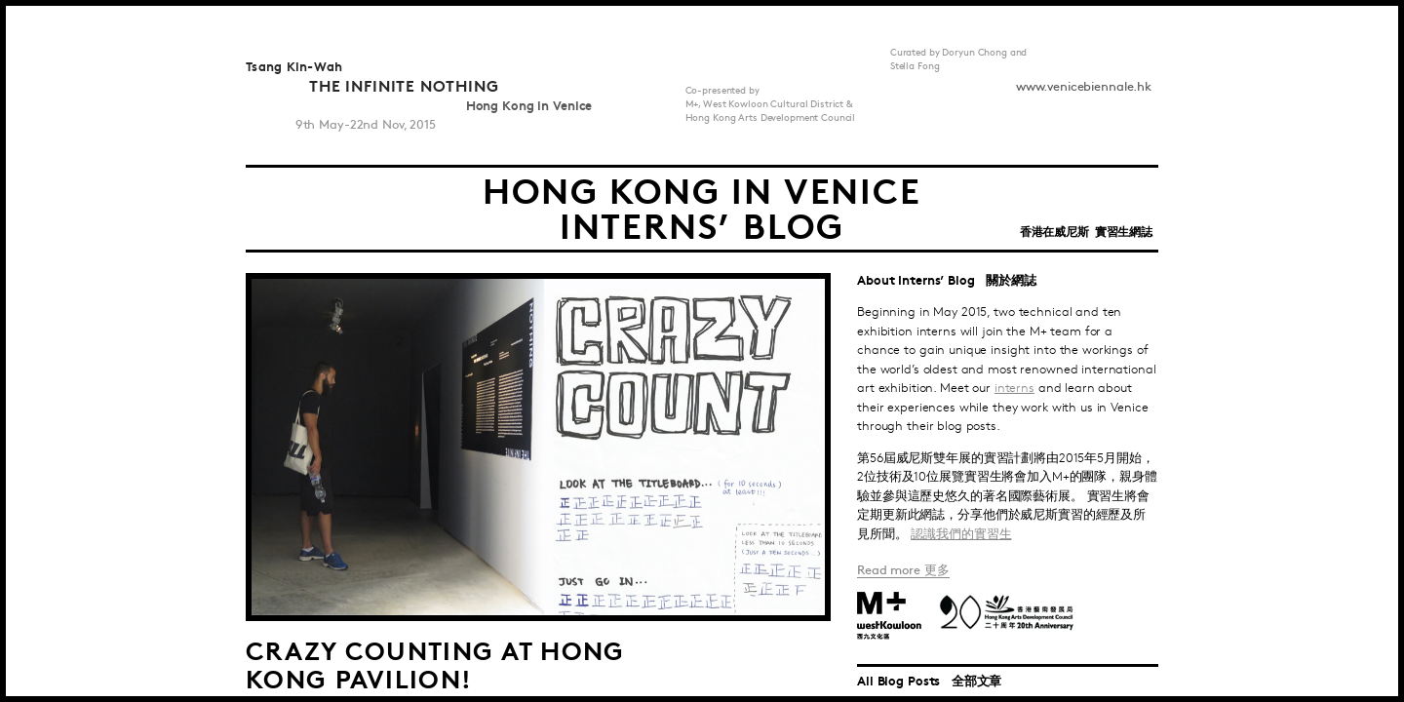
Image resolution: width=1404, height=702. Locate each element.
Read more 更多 (903, 570)
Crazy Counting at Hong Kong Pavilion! (435, 663)
